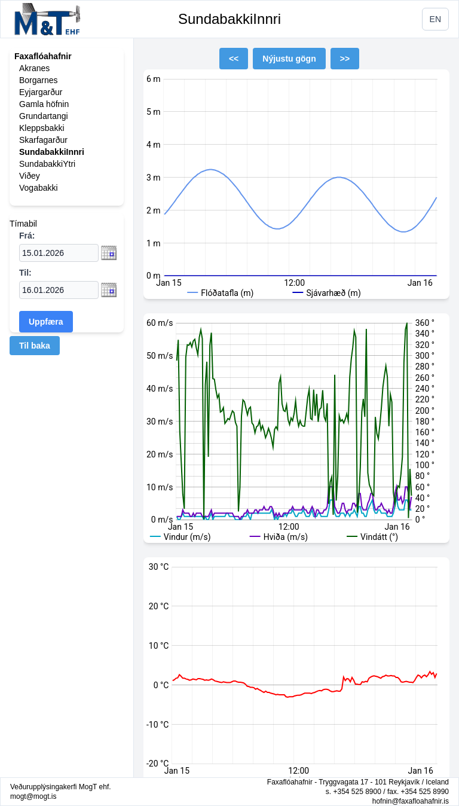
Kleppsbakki (42, 128)
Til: (25, 272)
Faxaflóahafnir (43, 56)
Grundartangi (43, 116)
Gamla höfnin (44, 104)
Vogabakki (38, 188)
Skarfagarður (43, 140)
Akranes (34, 68)
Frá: (27, 235)
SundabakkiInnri (229, 19)
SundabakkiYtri (47, 164)
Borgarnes (38, 80)
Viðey (29, 176)
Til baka (34, 345)
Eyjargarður (40, 92)
